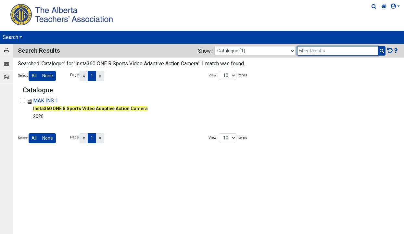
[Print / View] (6, 50)
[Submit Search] (381, 51)
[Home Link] (384, 6)
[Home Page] (62, 14)
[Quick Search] (374, 6)
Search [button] (10, 37)
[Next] (100, 76)
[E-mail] (6, 64)
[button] (396, 6)
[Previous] (84, 76)
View (212, 75)
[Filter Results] (337, 51)
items (242, 75)
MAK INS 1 (45, 101)
